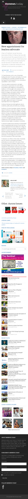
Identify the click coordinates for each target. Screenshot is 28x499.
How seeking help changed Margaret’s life (15, 353)
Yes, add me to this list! (8, 475)
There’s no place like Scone (15, 325)
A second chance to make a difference (15, 320)
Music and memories (13, 296)
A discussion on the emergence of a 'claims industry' (17, 314)
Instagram (4, 169)
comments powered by (8, 218)
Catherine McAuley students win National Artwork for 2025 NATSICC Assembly (16, 366)
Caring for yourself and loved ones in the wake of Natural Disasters (17, 380)
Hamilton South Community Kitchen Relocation (16, 359)
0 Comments (11, 71)
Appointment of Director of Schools (15, 392)
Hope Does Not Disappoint (15, 284)
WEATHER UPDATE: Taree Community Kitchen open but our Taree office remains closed (17, 387)
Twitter (21, 167)
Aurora (10, 173)
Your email (4, 467)
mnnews (14, 3)
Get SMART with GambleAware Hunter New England (16, 347)
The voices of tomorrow (14, 301)
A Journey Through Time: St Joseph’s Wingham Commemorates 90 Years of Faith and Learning (17, 373)
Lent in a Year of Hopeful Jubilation (14, 290)
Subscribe (4, 478)
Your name (4, 461)
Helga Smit (13, 180)
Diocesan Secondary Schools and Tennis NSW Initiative (16, 398)
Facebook (16, 167)
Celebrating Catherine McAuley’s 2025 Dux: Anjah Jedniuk (17, 341)
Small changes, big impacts (15, 307)
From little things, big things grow (16, 332)
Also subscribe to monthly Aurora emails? (11, 473)
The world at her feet (13, 278)
